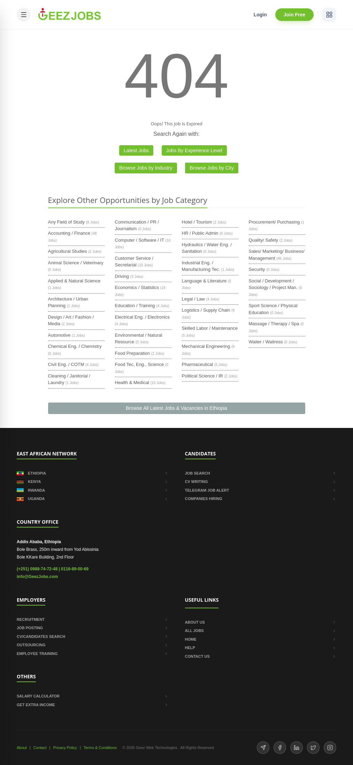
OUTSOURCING (92, 645)
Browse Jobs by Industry (145, 168)
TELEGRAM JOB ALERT (261, 490)
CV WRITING (261, 481)
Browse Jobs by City (212, 168)
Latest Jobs (136, 150)
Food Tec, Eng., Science (139, 364)
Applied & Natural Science (74, 280)
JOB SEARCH (261, 473)
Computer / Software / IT (139, 240)
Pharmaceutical (197, 364)
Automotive (59, 335)
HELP (261, 648)
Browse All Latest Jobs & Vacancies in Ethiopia (176, 408)
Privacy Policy (65, 748)
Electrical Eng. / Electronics (142, 317)
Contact (40, 748)
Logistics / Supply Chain (206, 310)
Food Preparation (132, 353)
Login (260, 14)
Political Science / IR (202, 375)
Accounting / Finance (69, 233)
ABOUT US (261, 622)
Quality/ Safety (263, 240)
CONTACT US (261, 656)
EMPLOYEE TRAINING (92, 653)
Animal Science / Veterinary (75, 262)
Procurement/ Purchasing (274, 222)
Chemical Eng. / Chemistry (75, 346)
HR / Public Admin (200, 233)
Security (257, 269)
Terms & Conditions (100, 748)
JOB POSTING (92, 628)
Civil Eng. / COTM (66, 364)
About (22, 748)
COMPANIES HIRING (261, 499)
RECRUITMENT (92, 619)
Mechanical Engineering (206, 346)
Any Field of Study (66, 222)
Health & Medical (132, 382)
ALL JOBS (261, 631)
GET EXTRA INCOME (92, 705)
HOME (261, 639)
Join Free (294, 14)
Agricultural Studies (67, 251)
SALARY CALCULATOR (92, 696)
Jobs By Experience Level (194, 150)
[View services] (329, 15)
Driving (122, 276)
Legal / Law (193, 299)
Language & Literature (204, 280)
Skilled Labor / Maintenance (210, 328)
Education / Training (135, 305)
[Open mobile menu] (24, 15)
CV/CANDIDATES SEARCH (92, 636)
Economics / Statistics (137, 287)
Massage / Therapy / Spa (274, 323)
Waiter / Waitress (266, 341)
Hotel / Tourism (197, 222)
